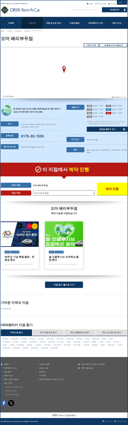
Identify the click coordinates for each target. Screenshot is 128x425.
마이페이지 (114, 10)
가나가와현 (6, 342)
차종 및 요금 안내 (53, 23)
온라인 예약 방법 (12, 394)
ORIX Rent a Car (20, 10)
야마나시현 (51, 342)
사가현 (120, 345)
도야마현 (24, 342)
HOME (91, 4)
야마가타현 (50, 339)
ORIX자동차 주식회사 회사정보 (93, 364)
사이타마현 (95, 339)
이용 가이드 (117, 23)
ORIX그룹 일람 (87, 368)
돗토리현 (29, 345)
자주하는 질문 (101, 4)
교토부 (108, 342)
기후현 (68, 342)
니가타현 (15, 342)
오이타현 (25, 348)
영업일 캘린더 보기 (107, 129)
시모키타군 (27, 30)
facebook (4, 403)
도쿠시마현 (76, 345)
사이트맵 (113, 4)
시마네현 (38, 345)
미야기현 (32, 339)
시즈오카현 (76, 342)
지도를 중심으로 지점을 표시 (113, 45)
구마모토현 (16, 348)
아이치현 (86, 342)
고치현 (102, 345)
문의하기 (42, 372)
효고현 (5, 345)
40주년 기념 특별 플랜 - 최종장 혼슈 (20, 245)
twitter (11, 403)
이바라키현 (69, 339)
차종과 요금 (8, 375)
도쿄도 (111, 339)
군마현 (87, 339)
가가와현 (86, 345)
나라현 (12, 345)
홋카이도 (5, 339)
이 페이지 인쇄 (91, 45)
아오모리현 (18, 30)
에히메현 (95, 345)
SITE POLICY (109, 421)
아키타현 (41, 339)
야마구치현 (67, 345)
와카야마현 (20, 345)
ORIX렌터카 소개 (95, 23)
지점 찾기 (32, 23)
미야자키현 (34, 348)
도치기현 (79, 339)
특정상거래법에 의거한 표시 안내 (51, 379)
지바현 (104, 339)
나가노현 (60, 342)
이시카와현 (33, 342)
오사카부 (116, 342)
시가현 (101, 342)
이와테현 (24, 339)
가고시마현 (44, 348)
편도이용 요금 (11, 391)
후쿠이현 (42, 342)
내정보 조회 (43, 368)
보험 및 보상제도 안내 (14, 387)
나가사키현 (6, 348)
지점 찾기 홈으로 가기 (64, 285)
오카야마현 (47, 345)
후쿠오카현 (111, 345)
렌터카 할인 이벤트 (11, 379)
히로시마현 (57, 345)
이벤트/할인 (74, 23)
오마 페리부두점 (6, 309)
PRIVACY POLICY (122, 421)
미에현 (94, 342)
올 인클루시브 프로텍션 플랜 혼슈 (64, 245)
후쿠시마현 (60, 339)
